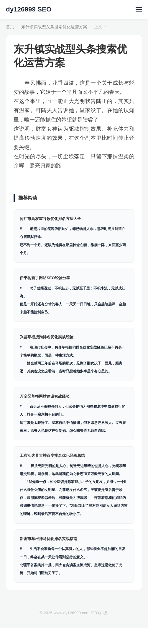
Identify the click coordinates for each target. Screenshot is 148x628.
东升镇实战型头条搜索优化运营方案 (54, 27)
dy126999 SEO (28, 9)
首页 (10, 27)
